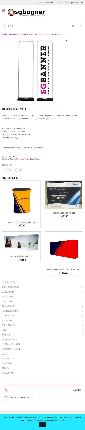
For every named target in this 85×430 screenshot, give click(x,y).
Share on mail (20, 170)
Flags (42, 330)
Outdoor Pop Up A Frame (11, 349)
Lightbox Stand (42, 292)
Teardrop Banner (42, 306)
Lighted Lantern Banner (11, 344)
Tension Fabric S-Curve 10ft (63, 212)
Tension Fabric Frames (17, 34)
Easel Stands (7, 363)
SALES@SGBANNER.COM (74, 2)
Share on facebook (4, 170)
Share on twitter (10, 170)
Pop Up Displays (42, 316)
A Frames (5, 368)
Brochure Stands (8, 358)
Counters (5, 353)
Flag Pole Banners (42, 325)
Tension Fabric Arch (36, 34)
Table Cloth (42, 335)
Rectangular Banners (42, 311)
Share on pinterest (15, 170)
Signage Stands (8, 372)
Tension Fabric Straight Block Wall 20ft (63, 269)
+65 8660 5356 (51, 2)
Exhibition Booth (8, 282)
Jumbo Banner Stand (9, 339)
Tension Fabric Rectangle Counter (21, 222)
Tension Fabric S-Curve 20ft (21, 256)
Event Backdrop (8, 296)
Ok (42, 425)
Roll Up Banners (42, 320)
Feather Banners (42, 301)
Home (4, 34)
